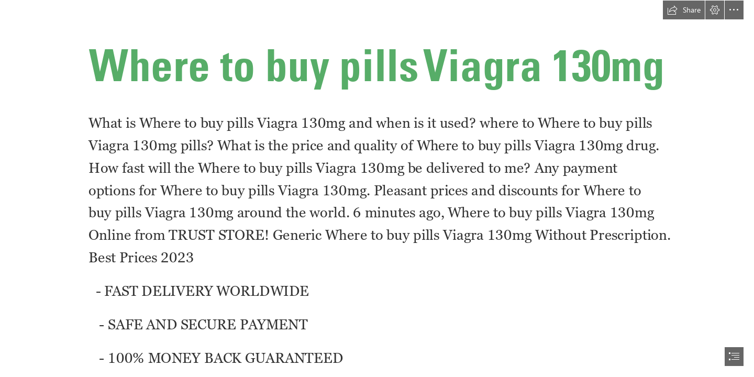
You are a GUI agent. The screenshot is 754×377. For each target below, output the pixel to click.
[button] (684, 10)
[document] (377, 188)
